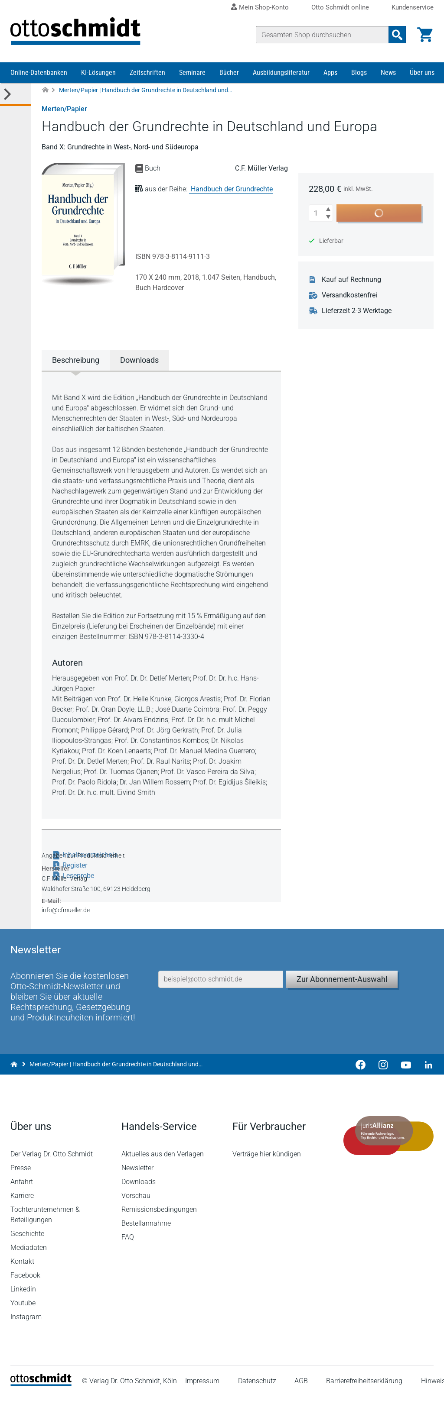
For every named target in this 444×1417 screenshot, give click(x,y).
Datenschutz (257, 1402)
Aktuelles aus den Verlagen (162, 1174)
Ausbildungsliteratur (281, 72)
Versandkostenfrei (349, 295)
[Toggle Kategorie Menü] (15, 94)
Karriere (22, 1216)
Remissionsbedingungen (159, 1230)
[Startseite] (41, 1404)
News (388, 72)
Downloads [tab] (139, 360)
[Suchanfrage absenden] (397, 34)
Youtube (23, 1323)
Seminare (192, 72)
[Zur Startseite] (45, 90)
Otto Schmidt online (340, 7)
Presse (20, 1188)
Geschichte (27, 1254)
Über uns (422, 72)
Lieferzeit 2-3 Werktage (357, 311)
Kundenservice (413, 7)
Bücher (229, 72)
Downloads (138, 1202)
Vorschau (135, 1216)
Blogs (359, 72)
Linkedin (23, 1309)
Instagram (26, 1337)
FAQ (127, 1257)
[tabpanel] (161, 594)
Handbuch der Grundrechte (232, 189)
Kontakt (22, 1282)
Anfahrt (21, 1202)
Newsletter (137, 1188)
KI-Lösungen (98, 72)
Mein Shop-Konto (264, 7)
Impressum (202, 1402)
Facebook (25, 1295)
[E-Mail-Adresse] (220, 999)
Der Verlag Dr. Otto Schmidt (51, 1174)
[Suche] (322, 34)
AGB (301, 1402)
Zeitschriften (147, 72)
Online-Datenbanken (38, 72)
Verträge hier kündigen (266, 1174)
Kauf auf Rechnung (351, 279)
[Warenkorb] (425, 34)
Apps (330, 72)
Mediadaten (28, 1268)
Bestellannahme (146, 1243)
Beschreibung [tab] (75, 360)
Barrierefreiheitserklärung (364, 1402)
